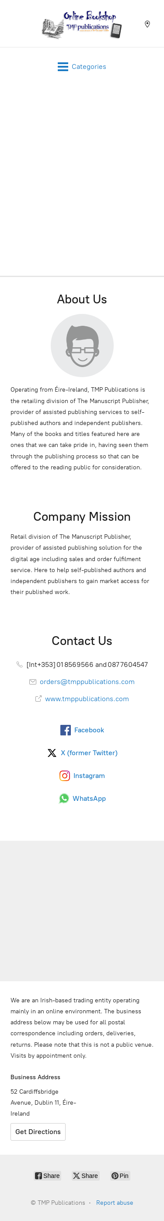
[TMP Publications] (81, 23)
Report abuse (114, 1203)
